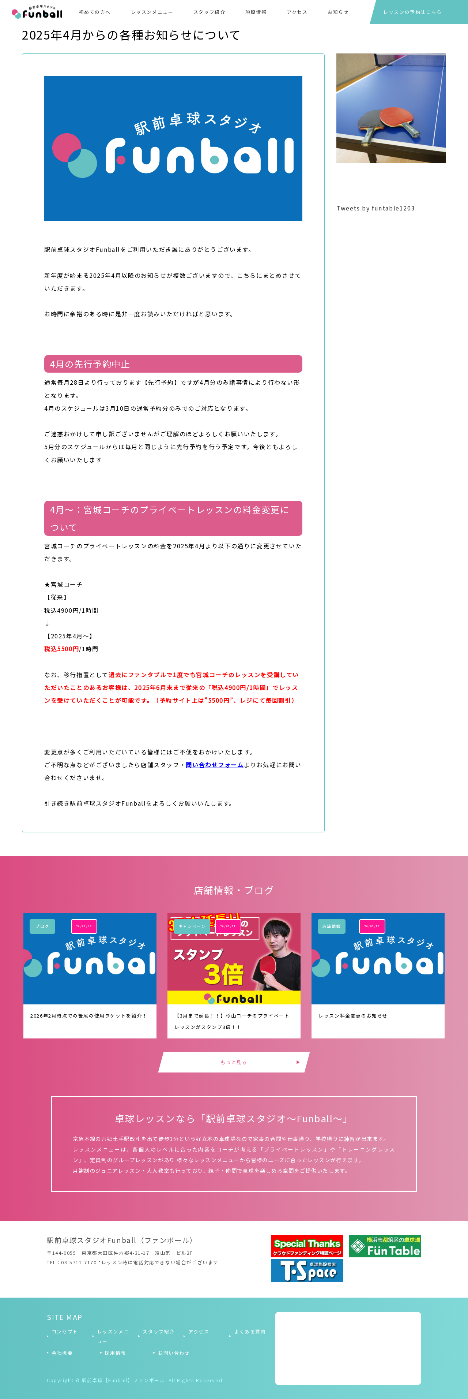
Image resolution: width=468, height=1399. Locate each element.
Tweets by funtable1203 (375, 208)
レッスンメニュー (152, 11)
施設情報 (256, 11)
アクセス (297, 11)
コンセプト (65, 1331)
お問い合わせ (174, 1352)
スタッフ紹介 (209, 11)
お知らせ (338, 11)
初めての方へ (95, 11)
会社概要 (62, 1352)
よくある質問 (250, 1331)
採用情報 (115, 1352)
